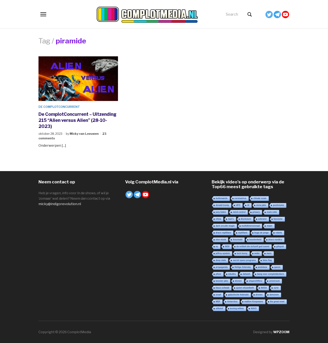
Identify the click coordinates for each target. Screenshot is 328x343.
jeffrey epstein (223, 253)
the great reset (277, 301)
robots (278, 232)
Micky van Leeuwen (84, 133)
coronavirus (240, 198)
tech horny (242, 253)
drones (259, 294)
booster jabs (222, 281)
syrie (276, 287)
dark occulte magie (225, 225)
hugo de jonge (261, 232)
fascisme (278, 219)
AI (248, 205)
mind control (239, 212)
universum (274, 281)
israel (218, 294)
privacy (256, 212)
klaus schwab (222, 287)
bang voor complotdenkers (270, 274)
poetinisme (278, 205)
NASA (264, 287)
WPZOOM (281, 332)
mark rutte (272, 212)
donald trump (222, 205)
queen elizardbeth (245, 287)
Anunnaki (237, 239)
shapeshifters (255, 281)
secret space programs (244, 260)
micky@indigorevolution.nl (59, 204)
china (218, 219)
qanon (277, 267)
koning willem (237, 308)
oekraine (262, 219)
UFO (238, 205)
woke (257, 253)
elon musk (221, 239)
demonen (274, 294)
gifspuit (280, 246)
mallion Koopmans (253, 301)
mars (269, 253)
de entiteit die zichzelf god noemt (252, 246)
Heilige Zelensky (242, 267)
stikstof (219, 308)
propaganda (222, 267)
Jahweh (246, 274)
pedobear (262, 267)
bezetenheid (255, 239)
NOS (227, 246)
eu (217, 246)
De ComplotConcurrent (59, 106)
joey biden (221, 212)
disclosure (246, 219)
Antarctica (232, 301)
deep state (221, 260)
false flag (267, 260)
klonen (238, 281)
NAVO (254, 308)
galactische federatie (238, 294)
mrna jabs (261, 205)
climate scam (259, 198)
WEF (218, 301)
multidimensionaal (251, 225)
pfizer (218, 274)
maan (269, 225)
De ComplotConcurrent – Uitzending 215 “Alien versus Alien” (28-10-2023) (77, 120)
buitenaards (222, 198)
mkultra (232, 274)
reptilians (242, 232)
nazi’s (231, 219)
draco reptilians (223, 232)
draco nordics (275, 239)
